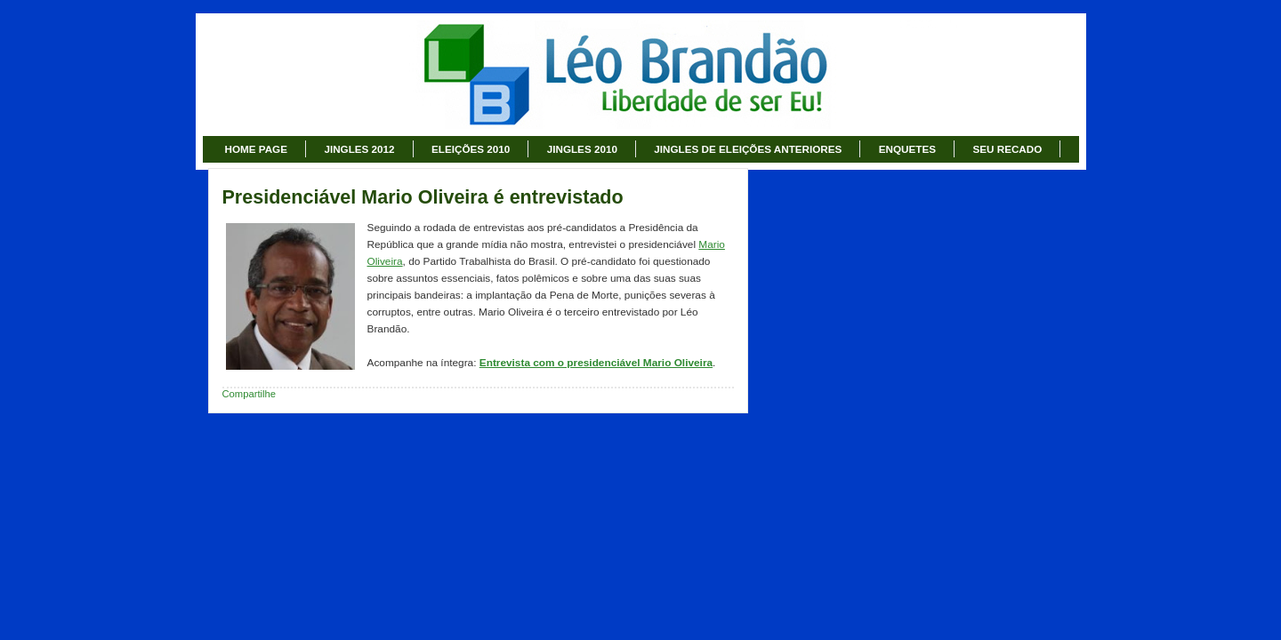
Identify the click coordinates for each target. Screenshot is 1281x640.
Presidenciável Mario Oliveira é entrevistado (423, 197)
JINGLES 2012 (359, 149)
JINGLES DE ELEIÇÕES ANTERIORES (748, 149)
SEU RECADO (1007, 149)
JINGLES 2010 (582, 149)
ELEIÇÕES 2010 (470, 149)
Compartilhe (249, 393)
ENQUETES (907, 149)
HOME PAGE (256, 149)
